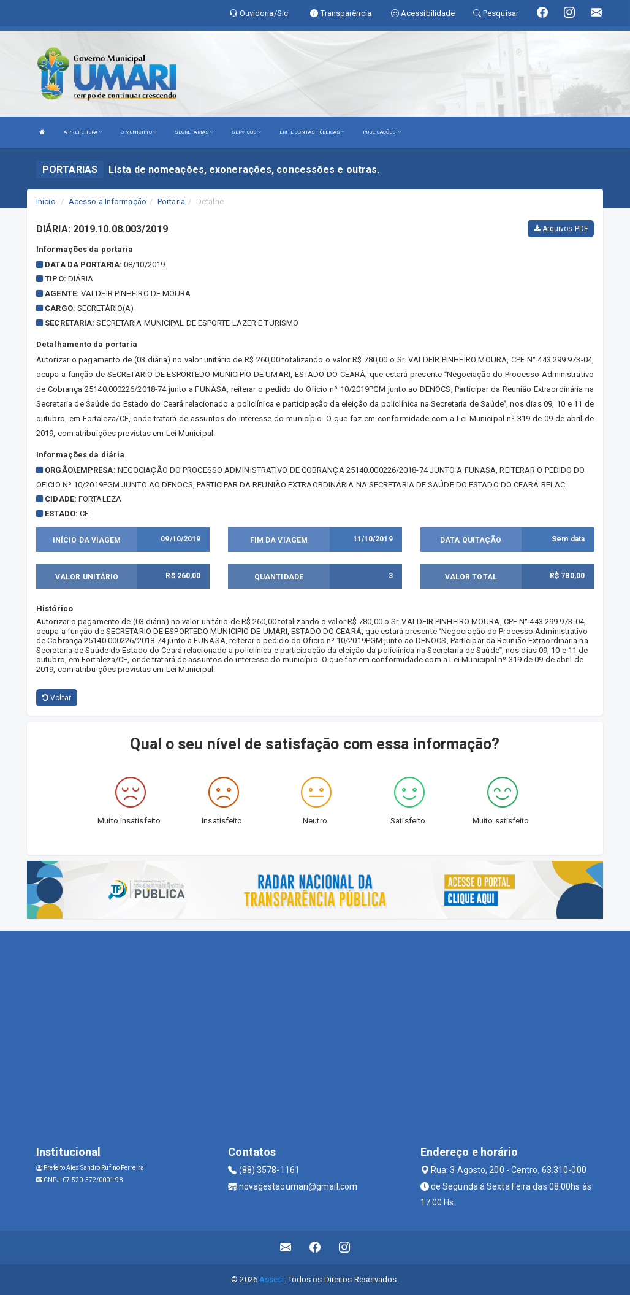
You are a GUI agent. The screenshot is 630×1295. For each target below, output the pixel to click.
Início (46, 201)
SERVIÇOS (246, 132)
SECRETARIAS (194, 132)
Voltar (56, 697)
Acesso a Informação (107, 201)
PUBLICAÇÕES (381, 132)
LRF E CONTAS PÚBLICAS (311, 132)
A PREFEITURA (83, 132)
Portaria (171, 201)
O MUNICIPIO (138, 132)
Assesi (271, 1279)
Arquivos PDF (561, 228)
